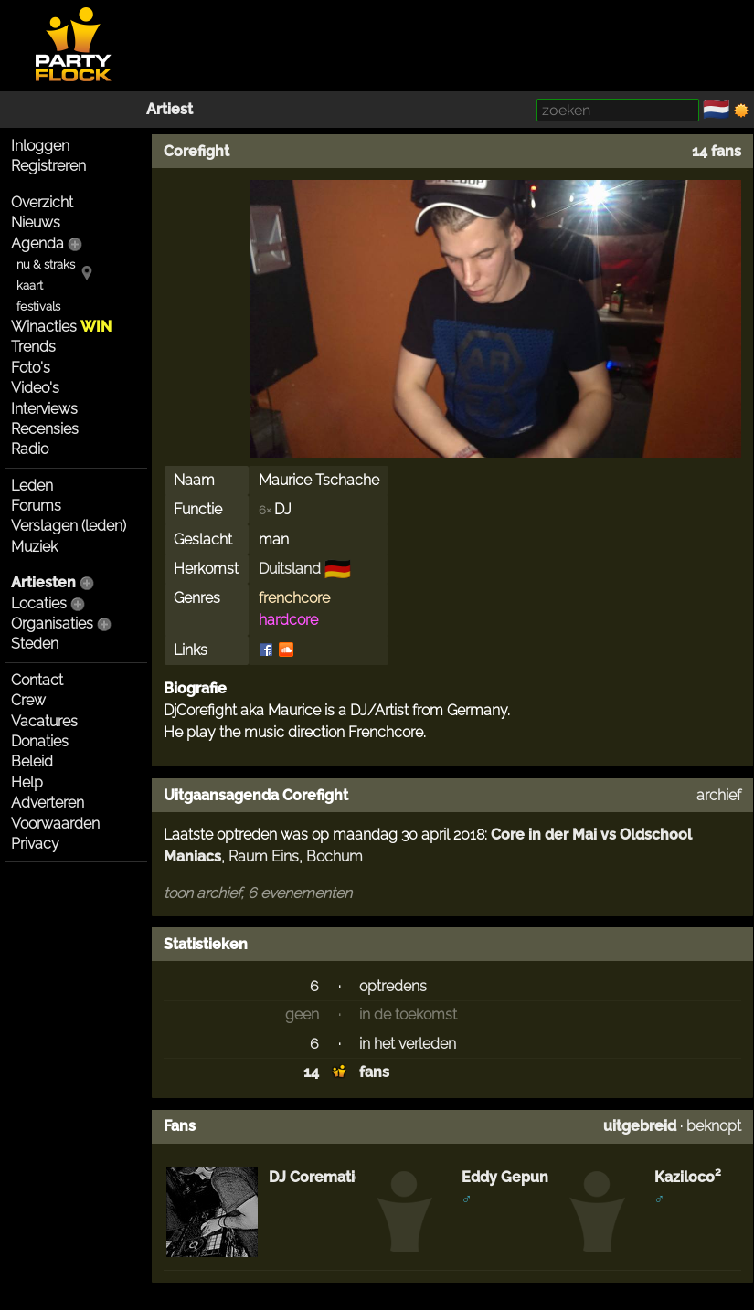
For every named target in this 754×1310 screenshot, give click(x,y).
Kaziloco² (687, 1177)
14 (311, 1072)
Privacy (35, 843)
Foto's (30, 367)
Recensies (45, 429)
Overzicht (42, 202)
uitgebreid (639, 1126)
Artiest (169, 109)
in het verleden (407, 1043)
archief (718, 795)
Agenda (37, 243)
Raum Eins (263, 856)
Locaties (39, 603)
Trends (33, 346)
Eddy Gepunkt (512, 1177)
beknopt (713, 1126)
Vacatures (44, 721)
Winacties (61, 326)
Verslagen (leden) (68, 525)
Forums (36, 505)
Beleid (32, 761)
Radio (29, 449)
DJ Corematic (316, 1177)
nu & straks (45, 264)
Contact (37, 680)
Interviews (44, 408)
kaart (29, 285)
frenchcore (294, 598)
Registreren (48, 165)
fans (374, 1072)
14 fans (716, 151)
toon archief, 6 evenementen (258, 893)
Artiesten (43, 582)
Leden (32, 485)
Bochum (334, 856)
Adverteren (47, 802)
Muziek (34, 546)
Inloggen (40, 145)
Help (27, 782)
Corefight (196, 151)
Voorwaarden (55, 823)
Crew (28, 700)
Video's (35, 387)
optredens (393, 986)
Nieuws (35, 222)
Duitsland (290, 568)
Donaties (40, 741)
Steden (34, 643)
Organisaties (52, 623)
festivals (38, 306)
